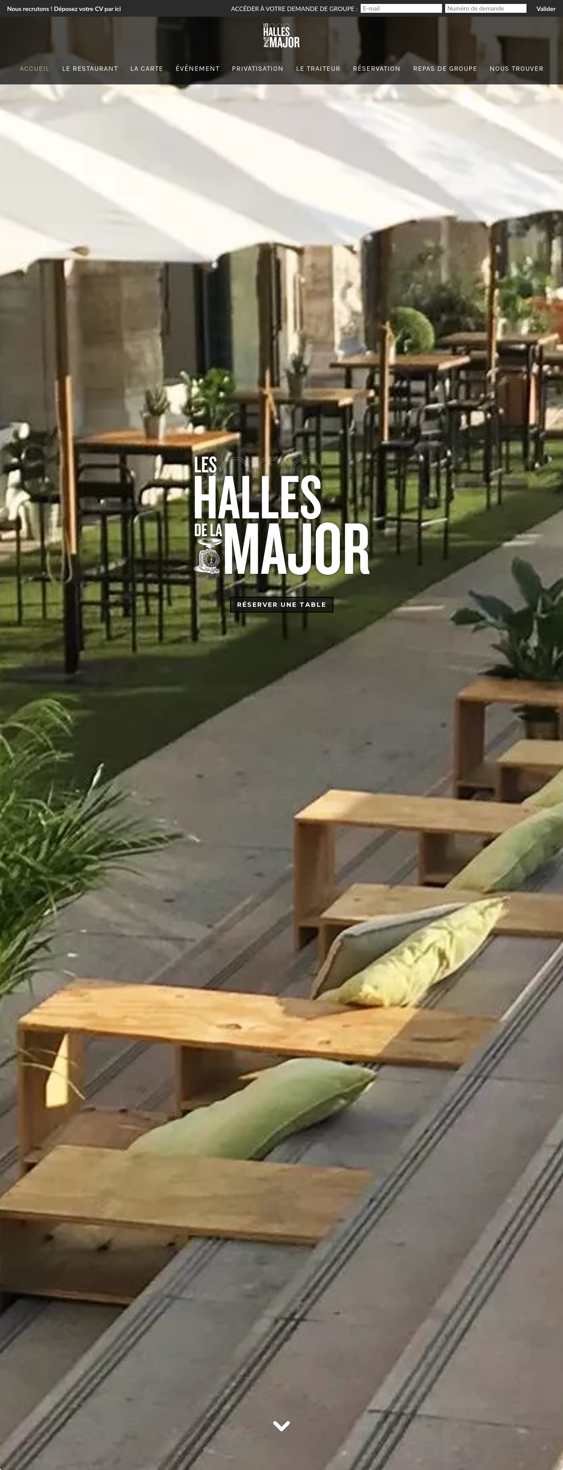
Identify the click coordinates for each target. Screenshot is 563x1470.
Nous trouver (517, 68)
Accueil (35, 68)
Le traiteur (318, 68)
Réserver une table (281, 605)
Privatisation (258, 68)
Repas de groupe (445, 68)
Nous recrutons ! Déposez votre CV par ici (64, 8)
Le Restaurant (90, 68)
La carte (146, 68)
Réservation (377, 68)
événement (197, 68)
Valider (546, 8)
